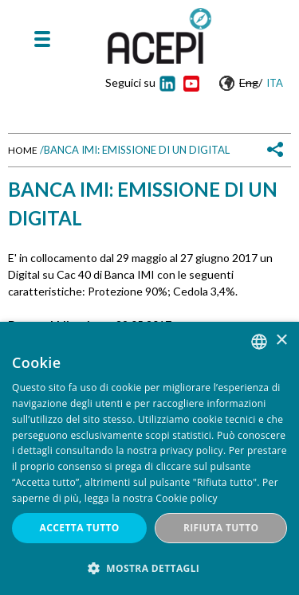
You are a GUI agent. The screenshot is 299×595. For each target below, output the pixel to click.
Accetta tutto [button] (80, 527)
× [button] (281, 340)
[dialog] (149, 458)
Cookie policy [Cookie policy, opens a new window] (186, 498)
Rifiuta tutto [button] (221, 527)
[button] (149, 568)
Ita (274, 82)
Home (22, 150)
